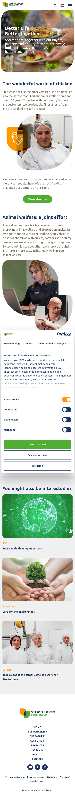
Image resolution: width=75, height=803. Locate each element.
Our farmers (37, 736)
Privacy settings (35, 777)
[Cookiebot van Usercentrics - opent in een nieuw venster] (57, 334)
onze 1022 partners (23, 360)
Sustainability (37, 731)
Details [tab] (29, 343)
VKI (41, 781)
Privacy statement (15, 777)
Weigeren (37, 465)
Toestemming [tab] (12, 343)
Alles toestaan (37, 444)
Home (37, 727)
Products (37, 745)
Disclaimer (52, 777)
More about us (38, 199)
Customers (37, 740)
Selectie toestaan (37, 455)
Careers (37, 750)
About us (38, 754)
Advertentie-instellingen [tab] (52, 343)
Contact (37, 759)
